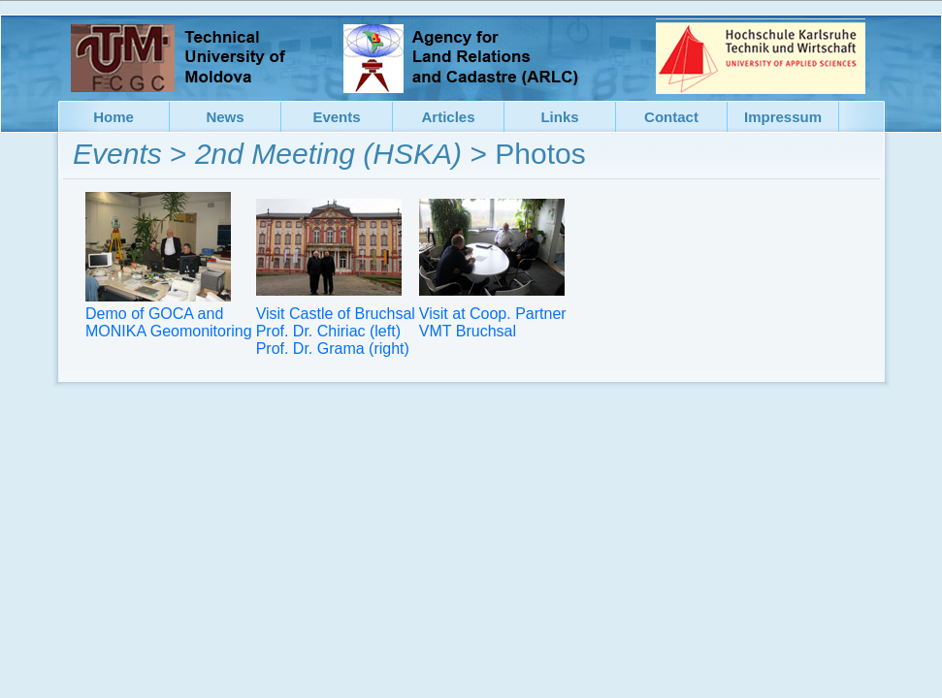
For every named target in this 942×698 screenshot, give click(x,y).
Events (117, 154)
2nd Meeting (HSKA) (328, 154)
